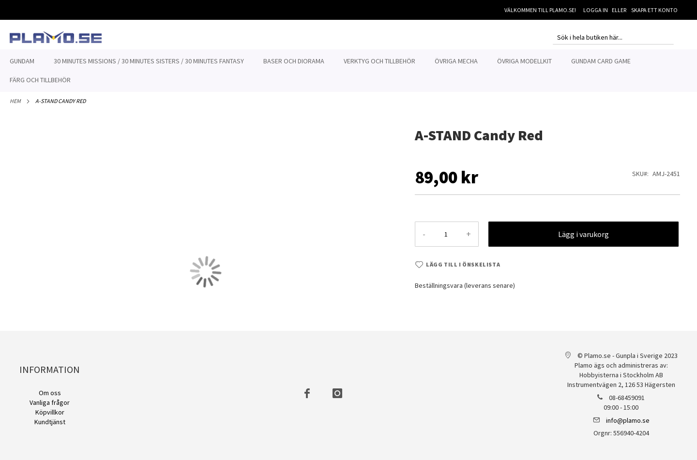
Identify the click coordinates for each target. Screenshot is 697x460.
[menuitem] (22, 61)
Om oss (50, 392)
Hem (15, 106)
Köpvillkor (49, 412)
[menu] (348, 70)
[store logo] (56, 37)
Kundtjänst (49, 421)
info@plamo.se (628, 420)
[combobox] (613, 37)
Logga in (595, 10)
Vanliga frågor (50, 402)
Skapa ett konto (654, 10)
